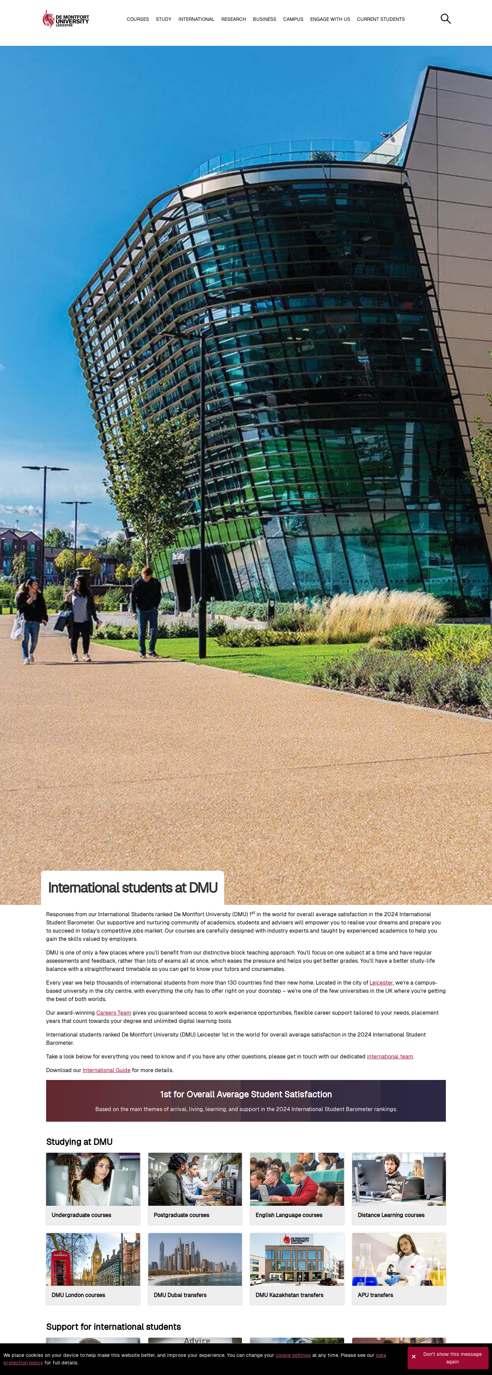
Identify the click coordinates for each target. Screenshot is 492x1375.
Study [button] (164, 19)
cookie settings (293, 1355)
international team (390, 1056)
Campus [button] (293, 19)
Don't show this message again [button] (452, 1357)
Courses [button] (138, 19)
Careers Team (113, 1013)
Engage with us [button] (330, 19)
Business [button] (264, 19)
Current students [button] (381, 19)
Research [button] (233, 19)
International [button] (196, 19)
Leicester (381, 982)
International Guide (107, 1070)
